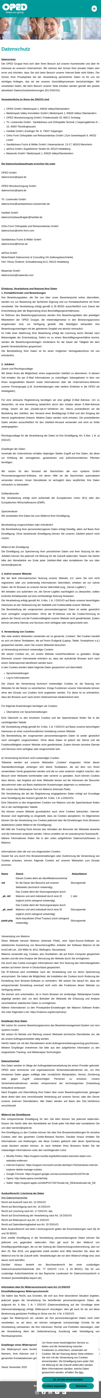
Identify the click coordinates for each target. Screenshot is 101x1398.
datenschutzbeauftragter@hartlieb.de (21, 217)
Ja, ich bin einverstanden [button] (68, 1379)
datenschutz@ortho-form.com (17, 230)
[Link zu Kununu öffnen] (64, 1392)
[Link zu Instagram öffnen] (37, 1392)
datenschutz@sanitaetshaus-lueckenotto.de (25, 204)
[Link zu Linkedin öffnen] (50, 1392)
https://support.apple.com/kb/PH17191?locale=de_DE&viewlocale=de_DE (55, 1183)
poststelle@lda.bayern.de (27, 1278)
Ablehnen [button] (81, 1386)
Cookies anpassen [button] (54, 1386)
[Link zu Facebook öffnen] (43, 1392)
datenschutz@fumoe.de (14, 244)
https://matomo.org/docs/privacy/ (48, 1012)
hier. (81, 1372)
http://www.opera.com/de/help (31, 1178)
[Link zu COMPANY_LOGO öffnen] (15, 8)
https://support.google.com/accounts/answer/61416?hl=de (57, 1174)
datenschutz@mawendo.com (17, 275)
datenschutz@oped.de (13, 177)
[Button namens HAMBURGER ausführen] (94, 9)
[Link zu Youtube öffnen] (57, 1392)
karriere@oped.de (11, 564)
